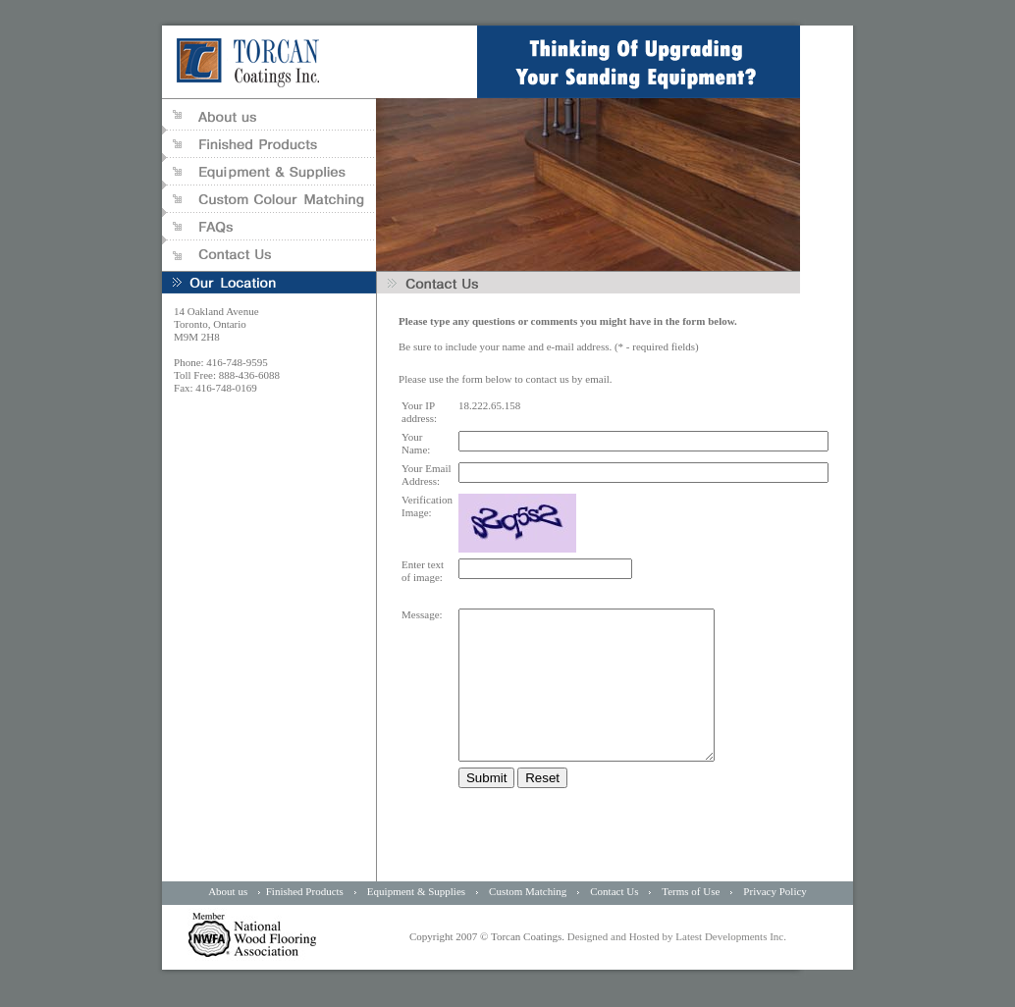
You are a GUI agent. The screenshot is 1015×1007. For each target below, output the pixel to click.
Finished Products (305, 921)
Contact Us (614, 921)
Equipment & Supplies (417, 921)
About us (227, 921)
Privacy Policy (774, 921)
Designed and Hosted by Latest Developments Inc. (675, 966)
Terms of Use (691, 921)
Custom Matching (527, 921)
